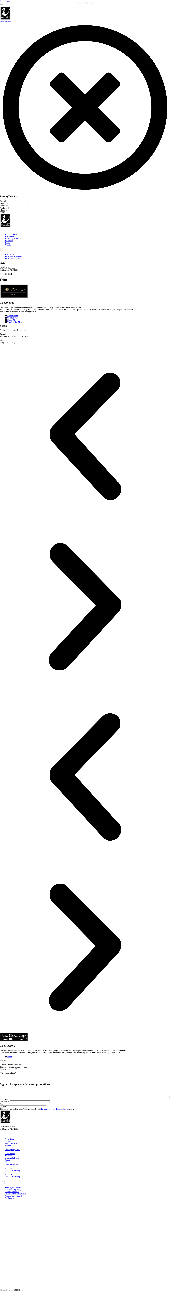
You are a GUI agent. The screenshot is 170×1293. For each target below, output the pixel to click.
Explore (9, 241)
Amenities (9, 236)
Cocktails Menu (13, 318)
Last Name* (4, 1102)
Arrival (2, 201)
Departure (4, 203)
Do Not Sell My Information (15, 1194)
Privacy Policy (46, 1109)
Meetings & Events (13, 238)
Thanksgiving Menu (13, 259)
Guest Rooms (11, 234)
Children (3, 210)
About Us (9, 254)
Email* (2, 1104)
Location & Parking (13, 256)
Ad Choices (9, 1198)
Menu (9, 1057)
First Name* (4, 1099)
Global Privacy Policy (13, 1190)
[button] (85, 437)
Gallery (8, 245)
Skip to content (5, 1)
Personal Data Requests (14, 1196)
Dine (7, 243)
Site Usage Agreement (13, 1187)
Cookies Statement (12, 1192)
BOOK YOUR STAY (85, 3)
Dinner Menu (12, 320)
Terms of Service (62, 1109)
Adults (2, 208)
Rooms (2, 206)
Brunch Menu (12, 316)
